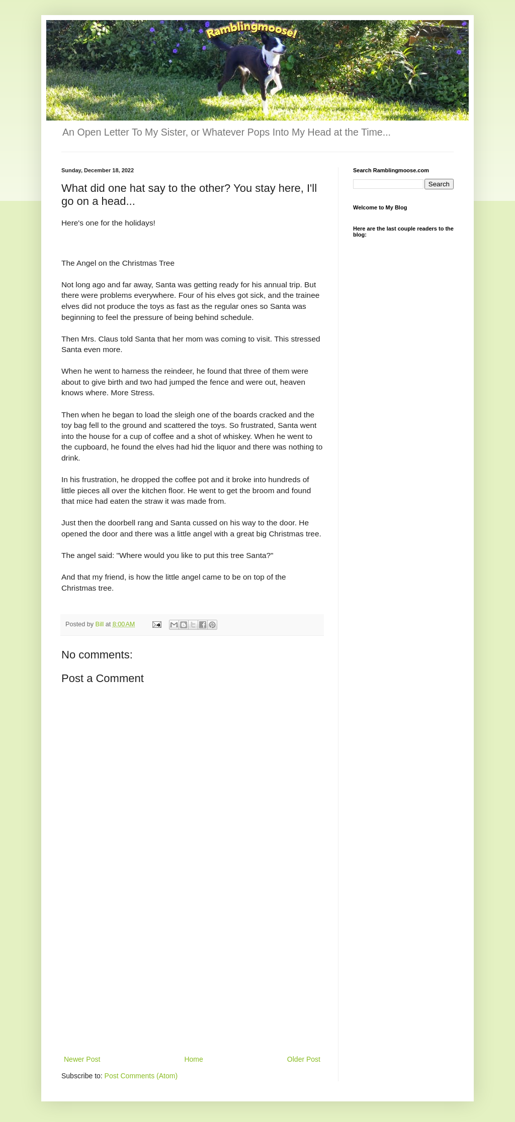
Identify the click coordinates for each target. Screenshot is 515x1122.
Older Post (303, 1059)
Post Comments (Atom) (141, 1076)
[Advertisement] (192, 978)
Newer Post (82, 1059)
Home (193, 1059)
